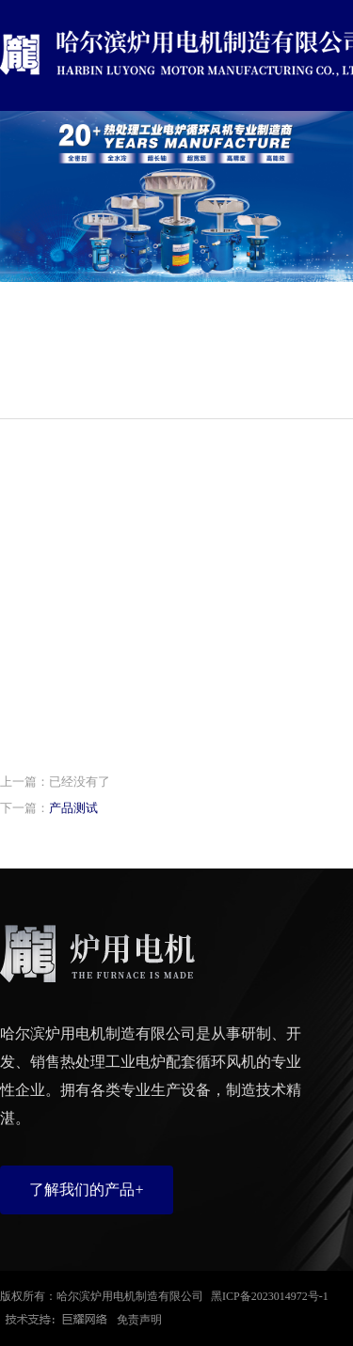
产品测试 (73, 808)
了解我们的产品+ (86, 1189)
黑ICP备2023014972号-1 (270, 1296)
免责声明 (139, 1319)
